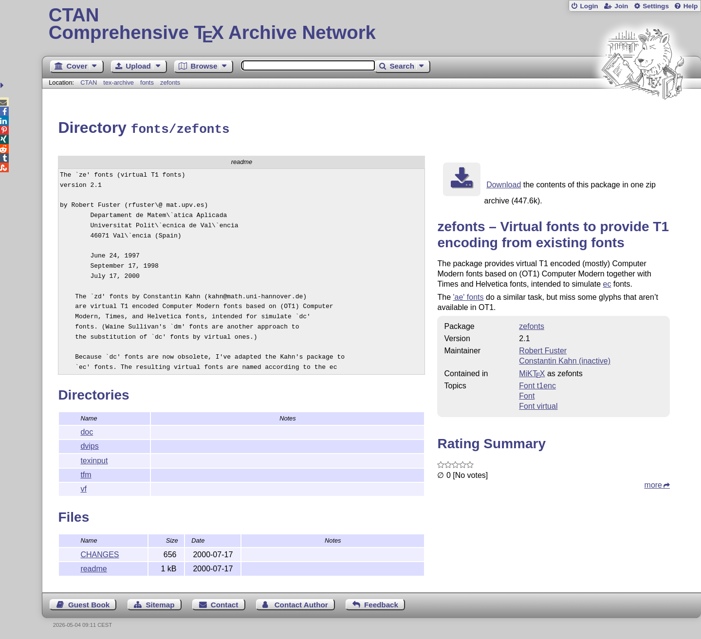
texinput (94, 459)
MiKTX (532, 372)
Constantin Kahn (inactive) (564, 359)
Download (503, 183)
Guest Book (89, 603)
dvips (89, 444)
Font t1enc (537, 384)
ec (607, 282)
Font (527, 394)
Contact (225, 603)
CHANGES (99, 553)
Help (690, 6)
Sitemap (160, 603)
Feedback (381, 603)
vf (83, 487)
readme (93, 567)
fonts (147, 82)
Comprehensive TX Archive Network (372, 24)
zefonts (170, 82)
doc (86, 430)
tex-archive (118, 82)
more (653, 483)
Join (621, 6)
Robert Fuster (543, 349)
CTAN (88, 82)
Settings (656, 6)
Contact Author (301, 603)
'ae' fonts (468, 296)
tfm (85, 473)
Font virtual (538, 405)
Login (589, 6)
